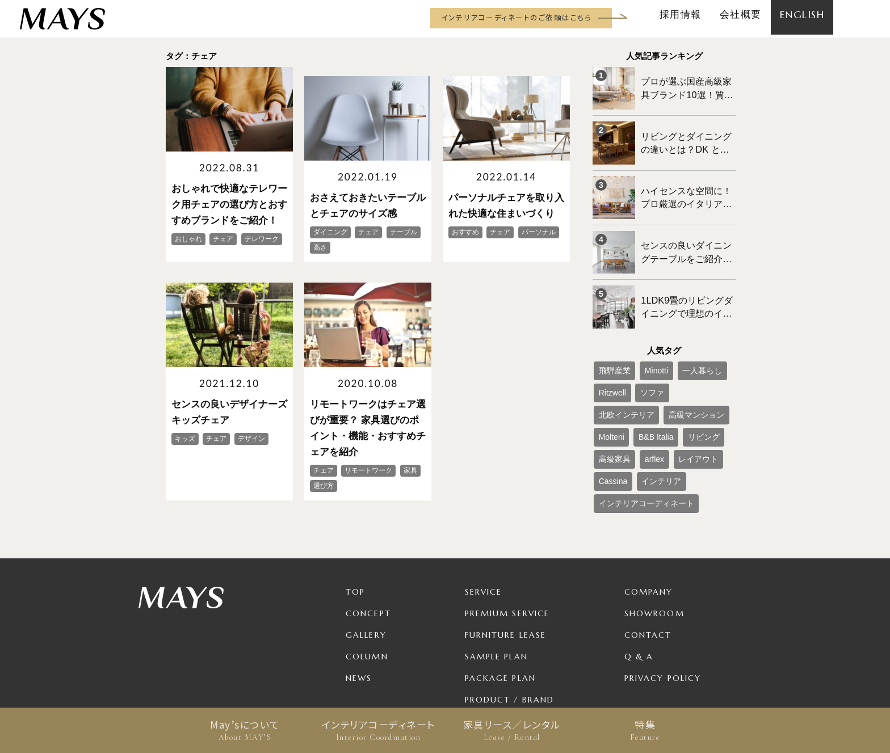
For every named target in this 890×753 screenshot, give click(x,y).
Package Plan (500, 608)
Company (648, 521)
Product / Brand (510, 629)
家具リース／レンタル (511, 730)
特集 (645, 730)
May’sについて (245, 730)
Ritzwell (608, 358)
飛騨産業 (610, 339)
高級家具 (649, 395)
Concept (368, 543)
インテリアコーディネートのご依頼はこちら (516, 17)
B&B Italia (704, 377)
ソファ (642, 358)
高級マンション (621, 377)
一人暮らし (684, 339)
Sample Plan (496, 586)
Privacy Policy (662, 608)
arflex (682, 395)
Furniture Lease (506, 565)
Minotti (646, 339)
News (359, 608)
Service (483, 521)
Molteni (667, 377)
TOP (355, 521)
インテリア (695, 414)
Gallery (366, 565)
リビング (610, 395)
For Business (497, 651)
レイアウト (614, 414)
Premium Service (507, 543)
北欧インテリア (687, 358)
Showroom (654, 543)
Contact (648, 565)
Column (367, 586)
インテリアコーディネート (378, 730)
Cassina (655, 414)
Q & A (639, 586)
